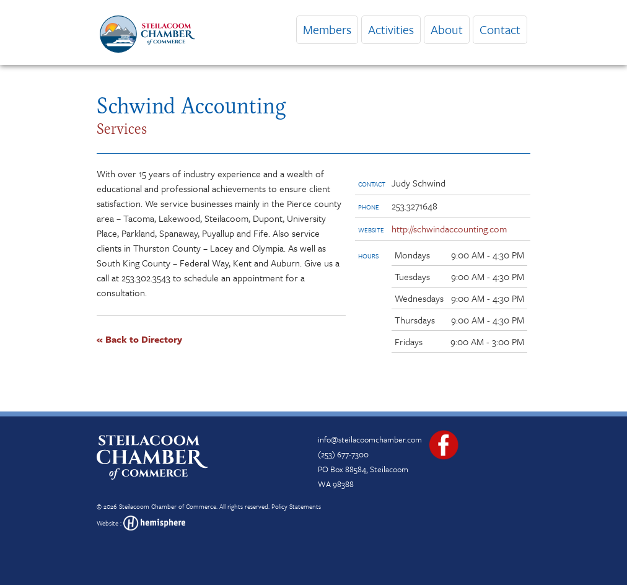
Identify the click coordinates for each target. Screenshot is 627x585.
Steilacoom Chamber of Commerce (167, 506)
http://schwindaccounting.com (449, 228)
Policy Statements (296, 506)
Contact (500, 29)
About (447, 29)
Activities (391, 29)
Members (327, 29)
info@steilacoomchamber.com (370, 439)
